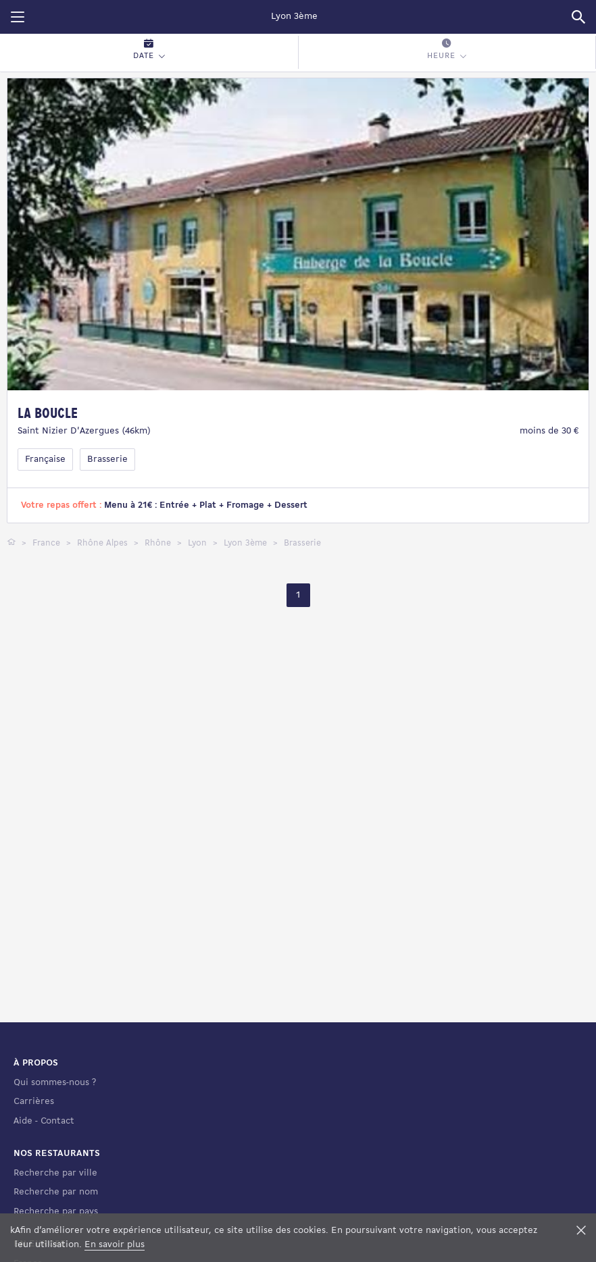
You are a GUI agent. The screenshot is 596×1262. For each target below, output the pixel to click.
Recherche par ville (55, 1173)
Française (45, 459)
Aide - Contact (44, 1121)
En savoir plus (114, 1245)
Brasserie (107, 459)
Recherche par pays (56, 1212)
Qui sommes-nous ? (55, 1083)
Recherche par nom (56, 1192)
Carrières (34, 1102)
